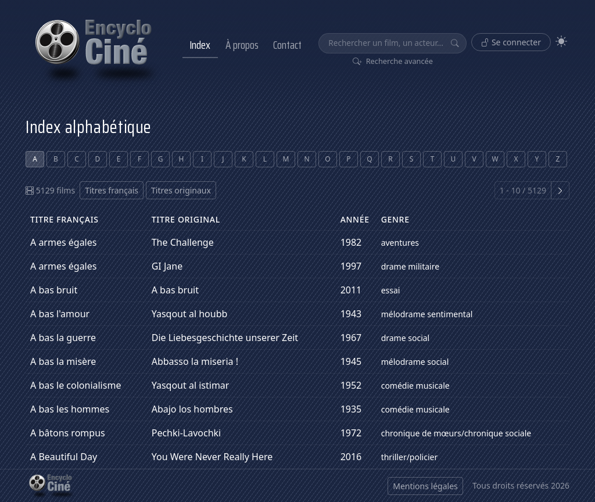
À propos (242, 44)
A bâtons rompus (67, 432)
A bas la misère (63, 361)
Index (199, 44)
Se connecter (511, 42)
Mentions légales (425, 486)
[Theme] (561, 41)
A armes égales (63, 242)
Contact (287, 44)
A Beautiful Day (63, 456)
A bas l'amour (59, 313)
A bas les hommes (69, 409)
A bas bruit (53, 290)
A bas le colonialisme (75, 385)
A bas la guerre (63, 337)
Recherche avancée (393, 61)
